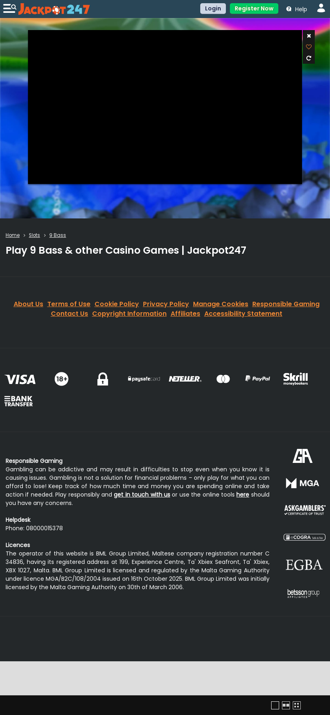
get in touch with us (142, 495)
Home (13, 235)
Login (213, 8)
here (242, 495)
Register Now (254, 8)
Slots (34, 235)
